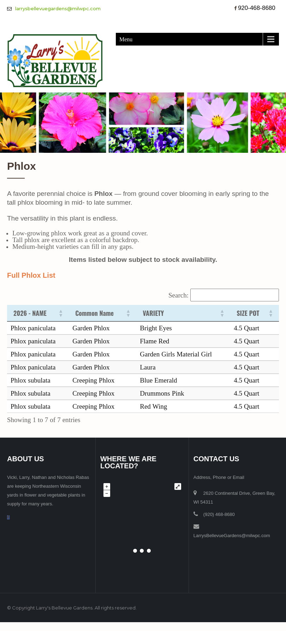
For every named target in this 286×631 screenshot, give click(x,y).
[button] (60, 313)
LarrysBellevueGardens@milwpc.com (231, 535)
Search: (178, 295)
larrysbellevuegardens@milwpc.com (58, 8)
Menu (125, 39)
